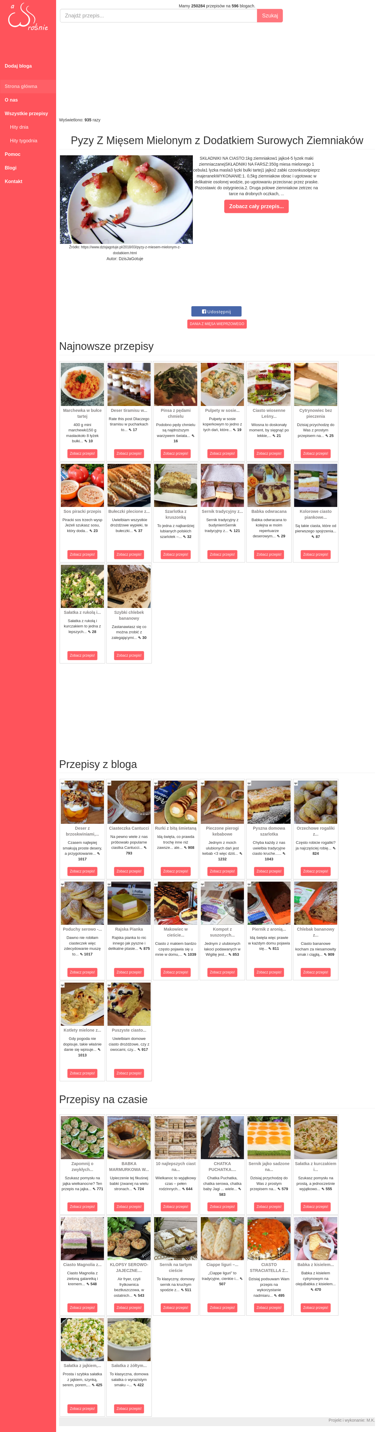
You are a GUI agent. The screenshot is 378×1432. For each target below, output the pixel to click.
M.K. (370, 1420)
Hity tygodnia (21, 140)
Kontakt (13, 181)
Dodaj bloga (18, 65)
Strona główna (21, 86)
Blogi (11, 167)
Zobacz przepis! (82, 453)
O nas (11, 99)
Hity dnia (16, 127)
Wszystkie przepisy (26, 113)
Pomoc (12, 154)
